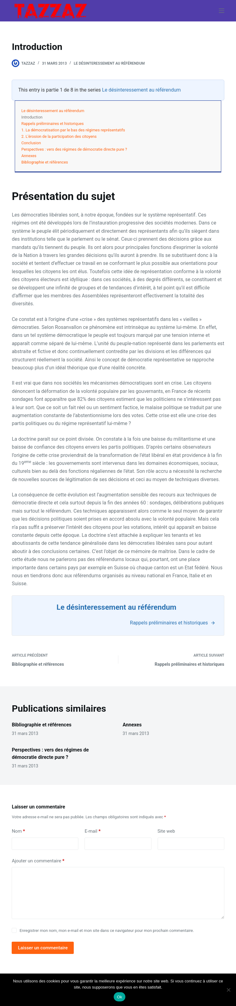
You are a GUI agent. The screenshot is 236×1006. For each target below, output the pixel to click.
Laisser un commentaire (43, 948)
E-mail (92, 831)
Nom (18, 831)
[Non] (228, 990)
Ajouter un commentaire (38, 861)
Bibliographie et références (44, 162)
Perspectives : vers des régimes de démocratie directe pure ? (74, 149)
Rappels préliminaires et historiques (52, 123)
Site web (166, 831)
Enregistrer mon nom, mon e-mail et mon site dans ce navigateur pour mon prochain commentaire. (107, 930)
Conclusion (31, 143)
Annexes (28, 155)
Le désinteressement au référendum (109, 63)
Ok (119, 997)
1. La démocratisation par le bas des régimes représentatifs (73, 130)
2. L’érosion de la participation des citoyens (58, 136)
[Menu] (221, 10)
